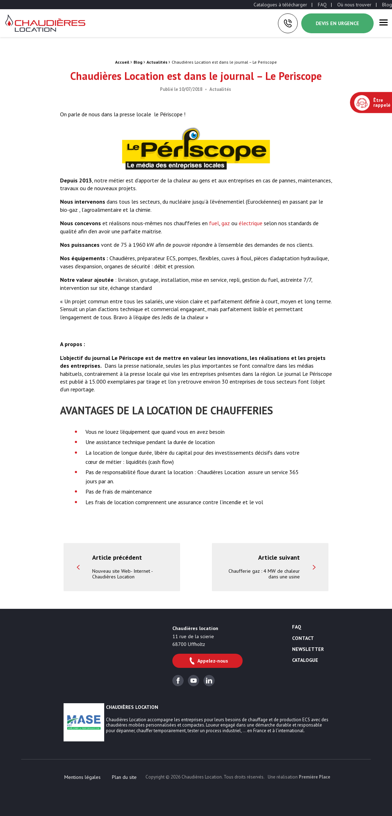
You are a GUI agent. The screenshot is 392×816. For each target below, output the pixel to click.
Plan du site (124, 777)
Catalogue (305, 660)
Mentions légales (82, 777)
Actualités (157, 62)
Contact (303, 638)
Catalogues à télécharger (280, 4)
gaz (225, 223)
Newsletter (308, 649)
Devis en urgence (337, 23)
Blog (387, 4)
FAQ (322, 4)
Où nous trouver (354, 4)
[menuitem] (280, 4)
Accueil (122, 62)
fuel (214, 223)
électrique (250, 223)
